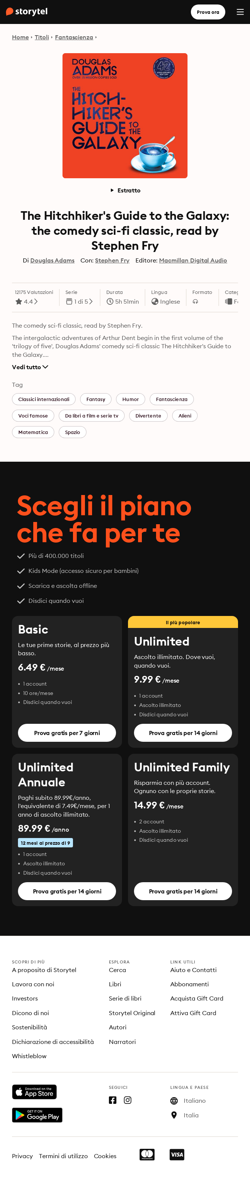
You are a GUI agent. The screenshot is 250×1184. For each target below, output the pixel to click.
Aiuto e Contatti (193, 970)
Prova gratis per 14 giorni (183, 733)
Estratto (125, 190)
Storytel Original (132, 1013)
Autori (117, 1027)
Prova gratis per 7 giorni (67, 733)
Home (20, 37)
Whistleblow (29, 1056)
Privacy (22, 1156)
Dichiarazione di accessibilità (53, 1041)
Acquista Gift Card (196, 998)
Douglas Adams (52, 260)
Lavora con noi (33, 984)
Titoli (42, 37)
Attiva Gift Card (193, 1013)
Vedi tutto (30, 367)
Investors (25, 998)
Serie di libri (125, 998)
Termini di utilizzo (63, 1156)
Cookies (105, 1156)
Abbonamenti (189, 984)
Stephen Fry (112, 260)
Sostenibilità (29, 1027)
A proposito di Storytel (44, 970)
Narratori (122, 1041)
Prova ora (208, 12)
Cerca (117, 970)
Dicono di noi (30, 1013)
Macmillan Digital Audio (193, 260)
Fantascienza (74, 37)
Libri (115, 984)
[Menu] (240, 12)
